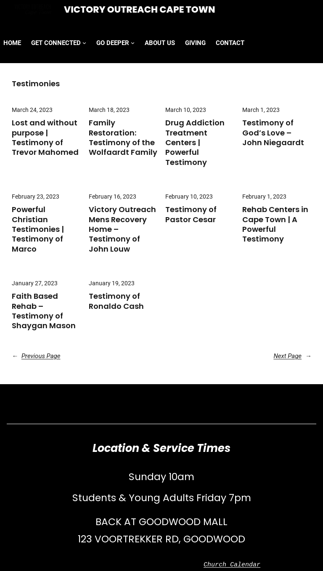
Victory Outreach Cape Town (139, 9)
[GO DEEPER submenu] (133, 43)
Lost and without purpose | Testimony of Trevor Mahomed (45, 137)
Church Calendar (232, 565)
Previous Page (36, 356)
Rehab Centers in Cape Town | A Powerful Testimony (275, 224)
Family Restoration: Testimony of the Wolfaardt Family (123, 137)
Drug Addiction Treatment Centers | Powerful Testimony (195, 142)
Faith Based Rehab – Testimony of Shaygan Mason (44, 311)
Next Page (292, 356)
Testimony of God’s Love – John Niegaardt (273, 132)
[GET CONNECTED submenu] (84, 43)
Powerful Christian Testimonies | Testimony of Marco (38, 229)
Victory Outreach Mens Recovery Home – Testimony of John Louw (122, 229)
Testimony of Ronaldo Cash (116, 301)
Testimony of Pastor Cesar (191, 214)
